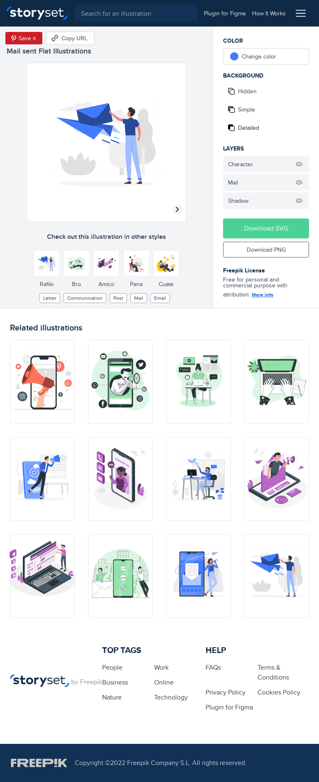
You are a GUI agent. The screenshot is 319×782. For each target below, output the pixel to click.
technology (171, 697)
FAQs (213, 667)
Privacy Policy (225, 692)
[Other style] (46, 263)
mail (138, 297)
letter (49, 297)
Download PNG (266, 249)
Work (161, 667)
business (115, 682)
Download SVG (266, 228)
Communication (85, 297)
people (112, 667)
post (118, 297)
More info (262, 294)
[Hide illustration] (299, 164)
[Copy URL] (70, 38)
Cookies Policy (279, 692)
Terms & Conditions (273, 672)
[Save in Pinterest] (24, 38)
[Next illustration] (177, 209)
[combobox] (135, 13)
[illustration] (42, 382)
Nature (112, 697)
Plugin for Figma (229, 707)
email (160, 297)
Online (164, 682)
